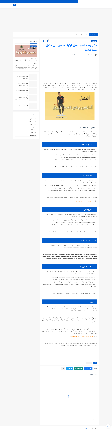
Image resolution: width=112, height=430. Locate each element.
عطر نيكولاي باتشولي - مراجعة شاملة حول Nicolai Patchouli (81, 336)
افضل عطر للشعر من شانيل (81, 34)
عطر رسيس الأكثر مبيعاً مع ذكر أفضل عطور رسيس (26, 61)
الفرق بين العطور (32, 121)
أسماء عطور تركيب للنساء (23, 105)
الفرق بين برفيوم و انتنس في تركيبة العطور (22, 77)
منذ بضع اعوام (33, 58)
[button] (88, 368)
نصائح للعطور (33, 135)
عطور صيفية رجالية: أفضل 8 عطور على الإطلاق (85, 201)
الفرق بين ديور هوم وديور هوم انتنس (22, 91)
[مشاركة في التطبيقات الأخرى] (63, 368)
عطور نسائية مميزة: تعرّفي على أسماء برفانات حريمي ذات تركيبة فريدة (21, 99)
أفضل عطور (33, 119)
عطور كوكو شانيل (31, 129)
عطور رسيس (33, 127)
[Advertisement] (56, 20)
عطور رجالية (94, 41)
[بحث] (14, 5)
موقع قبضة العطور (83, 428)
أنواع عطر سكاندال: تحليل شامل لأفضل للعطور (22, 84)
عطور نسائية (33, 132)
